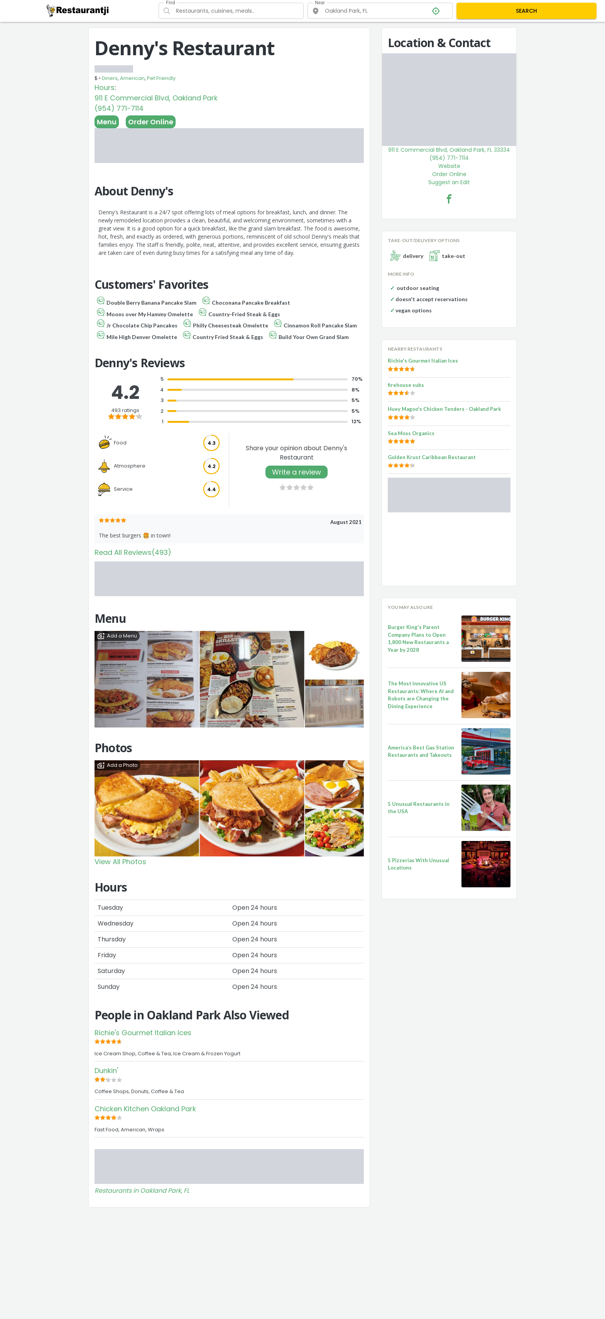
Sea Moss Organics (411, 433)
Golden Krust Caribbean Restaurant (432, 457)
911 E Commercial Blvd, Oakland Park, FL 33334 (449, 150)
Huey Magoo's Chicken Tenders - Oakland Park (444, 409)
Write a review (296, 472)
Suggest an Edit (449, 182)
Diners (110, 78)
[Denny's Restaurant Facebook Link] (449, 198)
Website (449, 166)
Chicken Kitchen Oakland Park (145, 1109)
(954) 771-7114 (119, 108)
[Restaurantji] (78, 10)
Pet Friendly (161, 78)
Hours (105, 87)
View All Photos (120, 861)
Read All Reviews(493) (133, 552)
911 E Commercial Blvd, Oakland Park (156, 98)
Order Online (150, 122)
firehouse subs (406, 385)
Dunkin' (106, 1070)
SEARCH (526, 11)
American (132, 78)
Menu (107, 122)
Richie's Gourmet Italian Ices (143, 1033)
